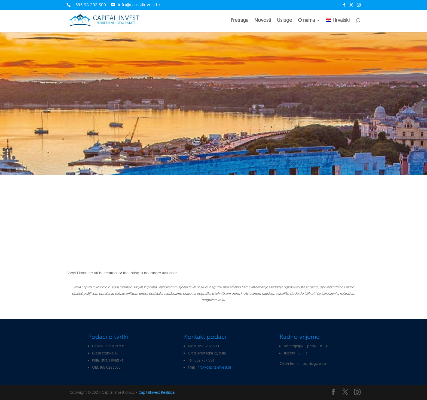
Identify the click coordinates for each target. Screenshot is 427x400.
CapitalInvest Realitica (157, 392)
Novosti (262, 20)
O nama (306, 20)
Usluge (284, 20)
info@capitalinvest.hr (214, 367)
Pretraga (239, 20)
